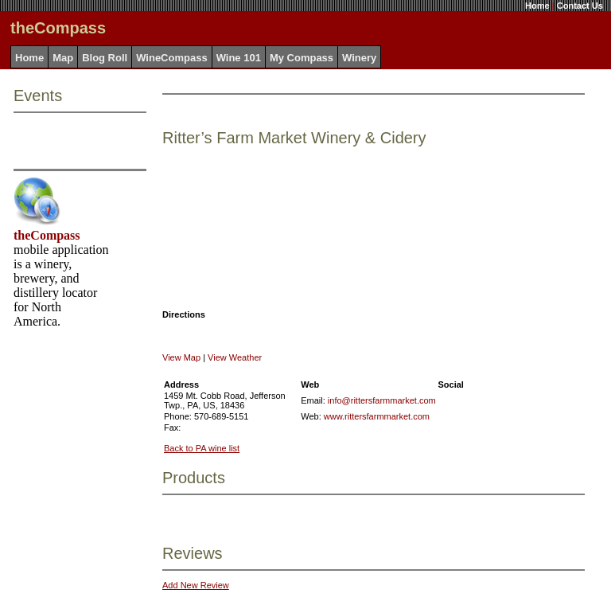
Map (63, 58)
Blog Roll (104, 58)
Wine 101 (238, 58)
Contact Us (580, 5)
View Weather (235, 357)
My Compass (301, 58)
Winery (359, 58)
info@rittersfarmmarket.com (382, 400)
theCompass (47, 235)
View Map (181, 357)
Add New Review (195, 585)
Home (537, 5)
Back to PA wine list (201, 448)
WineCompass (171, 58)
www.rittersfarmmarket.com (377, 416)
